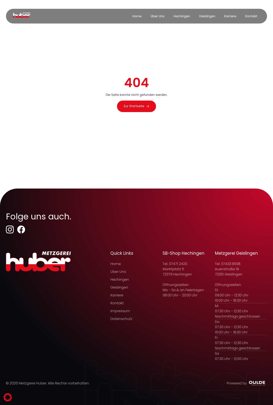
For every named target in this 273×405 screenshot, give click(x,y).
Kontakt (117, 303)
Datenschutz (121, 318)
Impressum (120, 310)
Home (115, 263)
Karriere (116, 295)
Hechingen (119, 279)
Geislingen (119, 287)
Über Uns (118, 271)
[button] (7, 397)
